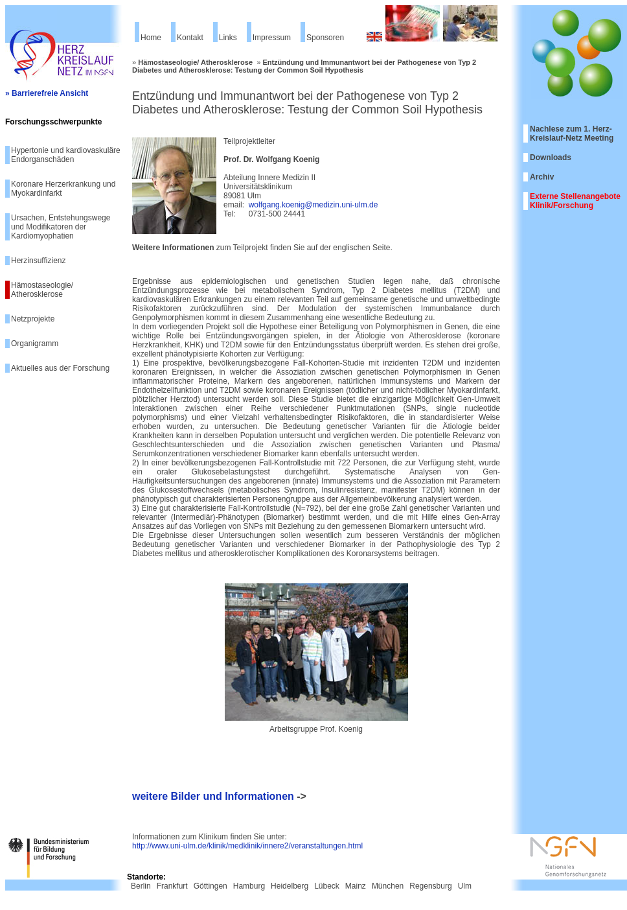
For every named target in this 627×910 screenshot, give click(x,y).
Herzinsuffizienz (38, 260)
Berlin (141, 886)
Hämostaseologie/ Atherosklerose (42, 290)
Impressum (272, 37)
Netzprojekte (32, 318)
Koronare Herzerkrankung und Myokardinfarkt (63, 189)
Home (151, 37)
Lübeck (326, 886)
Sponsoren (325, 37)
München (388, 886)
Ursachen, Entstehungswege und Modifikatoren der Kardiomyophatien (60, 226)
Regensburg (430, 886)
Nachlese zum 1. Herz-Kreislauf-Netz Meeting (571, 133)
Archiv (542, 176)
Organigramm (34, 343)
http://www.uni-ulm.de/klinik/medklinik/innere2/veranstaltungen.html (247, 845)
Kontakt (190, 37)
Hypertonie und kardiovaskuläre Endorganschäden (65, 155)
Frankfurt (172, 886)
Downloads (550, 157)
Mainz (355, 886)
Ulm (465, 886)
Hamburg (249, 886)
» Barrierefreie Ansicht (46, 93)
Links (228, 37)
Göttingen (210, 886)
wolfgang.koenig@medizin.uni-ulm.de (313, 204)
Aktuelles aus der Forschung (60, 368)
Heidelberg (289, 886)
